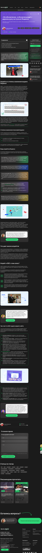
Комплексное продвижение (24, 527)
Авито (8, 466)
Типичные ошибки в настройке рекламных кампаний (21, 489)
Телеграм (12, 118)
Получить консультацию (11, 409)
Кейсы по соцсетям (25, 539)
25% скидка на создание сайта (37, 526)
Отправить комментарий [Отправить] (8, 450)
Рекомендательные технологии (4, 547)
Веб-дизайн (8, 461)
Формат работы (32, 1)
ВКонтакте (22, 464)
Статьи (9, 8)
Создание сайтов (25, 531)
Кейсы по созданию (25, 536)
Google (15, 466)
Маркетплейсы (3, 466)
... (36, 1)
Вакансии (34, 538)
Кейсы (22, 1)
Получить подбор (10, 314)
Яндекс (11, 466)
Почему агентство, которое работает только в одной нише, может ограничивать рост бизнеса (35, 64)
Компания (11, 1)
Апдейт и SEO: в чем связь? (7, 40)
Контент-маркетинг (28, 22)
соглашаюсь (34, 42)
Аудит (17, 461)
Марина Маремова (9, 22)
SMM (4, 461)
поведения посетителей (9, 178)
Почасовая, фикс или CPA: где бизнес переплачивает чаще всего (35, 71)
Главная (3, 8)
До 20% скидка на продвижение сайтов (36, 528)
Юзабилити (21, 461)
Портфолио (25, 534)
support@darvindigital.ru (6, 529)
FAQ (33, 539)
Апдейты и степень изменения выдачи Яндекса (10, 37)
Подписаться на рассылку (12, 233)
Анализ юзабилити (6, 345)
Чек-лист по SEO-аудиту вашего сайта (9, 41)
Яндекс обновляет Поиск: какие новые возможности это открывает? (7, 489)
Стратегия (13, 461)
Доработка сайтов (11, 464)
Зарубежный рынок (24, 466)
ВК (9, 118)
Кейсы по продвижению (26, 538)
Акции (19, 1)
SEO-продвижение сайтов (25, 529)
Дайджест (17, 464)
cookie (7, 546)
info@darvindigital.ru (5, 528)
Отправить (35, 40)
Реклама (22, 22)
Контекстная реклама (26, 525)
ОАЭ (18, 466)
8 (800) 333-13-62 (20, 4)
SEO (19, 22)
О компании (35, 536)
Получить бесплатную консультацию (30, 515)
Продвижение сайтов (36, 22)
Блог (15, 1)
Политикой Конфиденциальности (12, 447)
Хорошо (5, 549)
